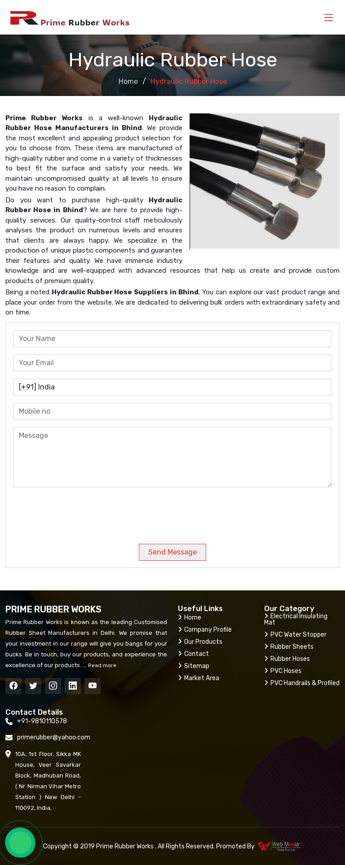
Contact (193, 654)
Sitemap (193, 666)
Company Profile (205, 629)
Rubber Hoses (287, 658)
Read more (101, 665)
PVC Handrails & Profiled (302, 683)
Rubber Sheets (289, 646)
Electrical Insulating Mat (295, 619)
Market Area (198, 678)
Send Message (172, 552)
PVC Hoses (282, 671)
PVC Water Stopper (295, 634)
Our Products (200, 641)
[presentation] (74, 511)
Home (128, 81)
